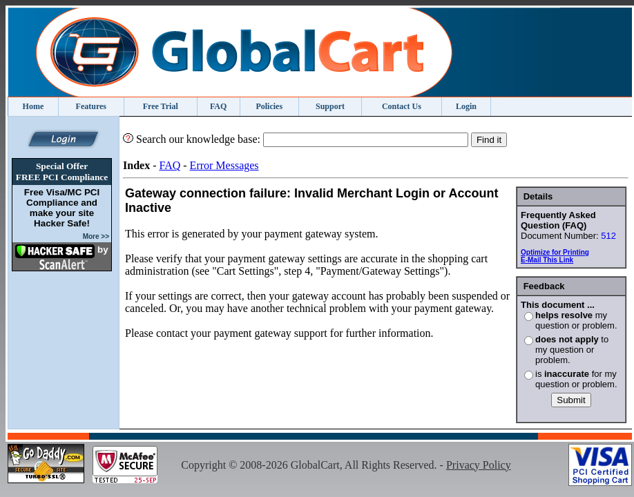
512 (608, 236)
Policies (269, 106)
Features (91, 106)
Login (466, 106)
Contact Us (401, 106)
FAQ (218, 106)
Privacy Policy (478, 465)
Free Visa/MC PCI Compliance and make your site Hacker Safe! (61, 207)
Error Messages (224, 165)
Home (33, 106)
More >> (96, 236)
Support (330, 106)
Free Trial (160, 106)
